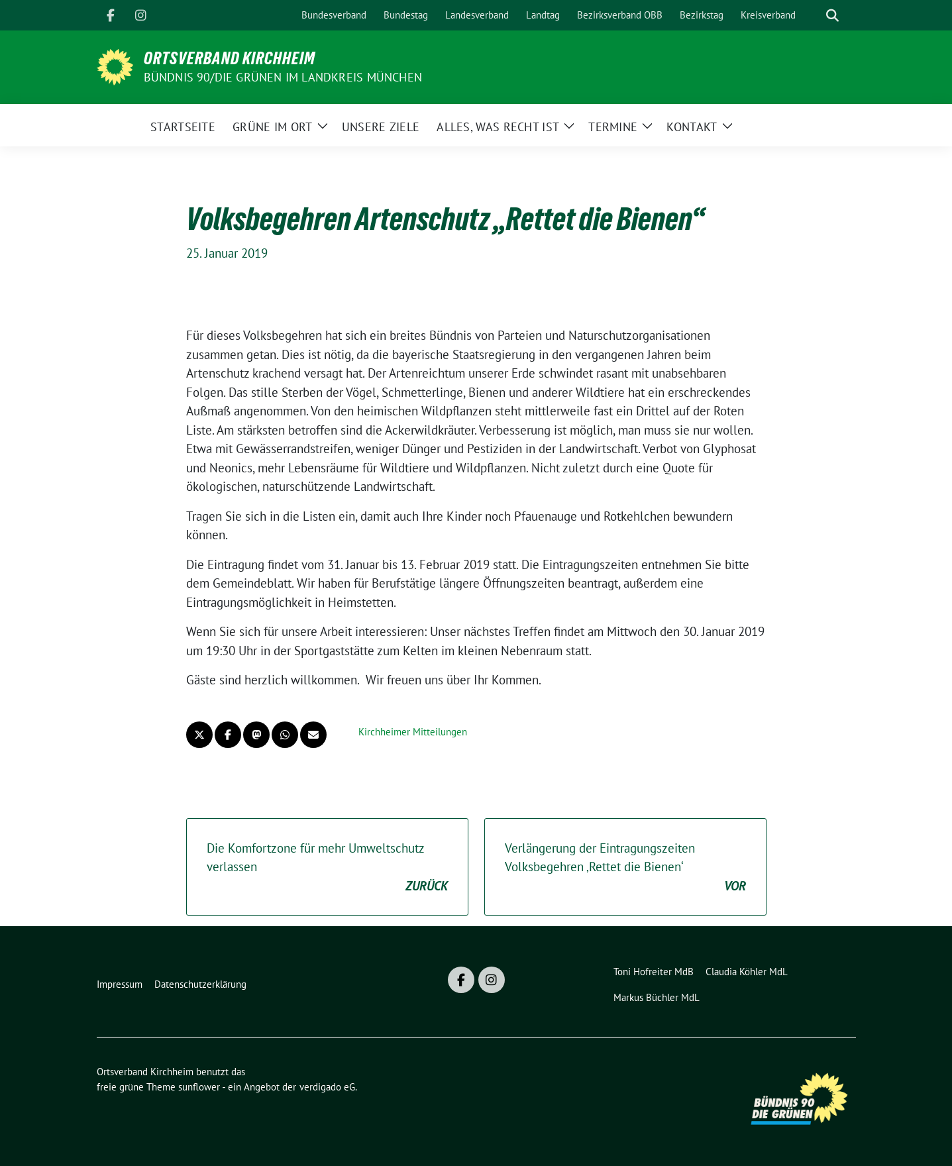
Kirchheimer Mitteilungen (412, 731)
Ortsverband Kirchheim (229, 58)
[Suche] (814, 15)
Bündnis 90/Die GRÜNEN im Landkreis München (283, 77)
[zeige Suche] (832, 15)
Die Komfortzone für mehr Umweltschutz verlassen (327, 868)
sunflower (199, 1087)
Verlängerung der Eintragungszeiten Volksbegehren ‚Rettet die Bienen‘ (625, 868)
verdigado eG (327, 1087)
